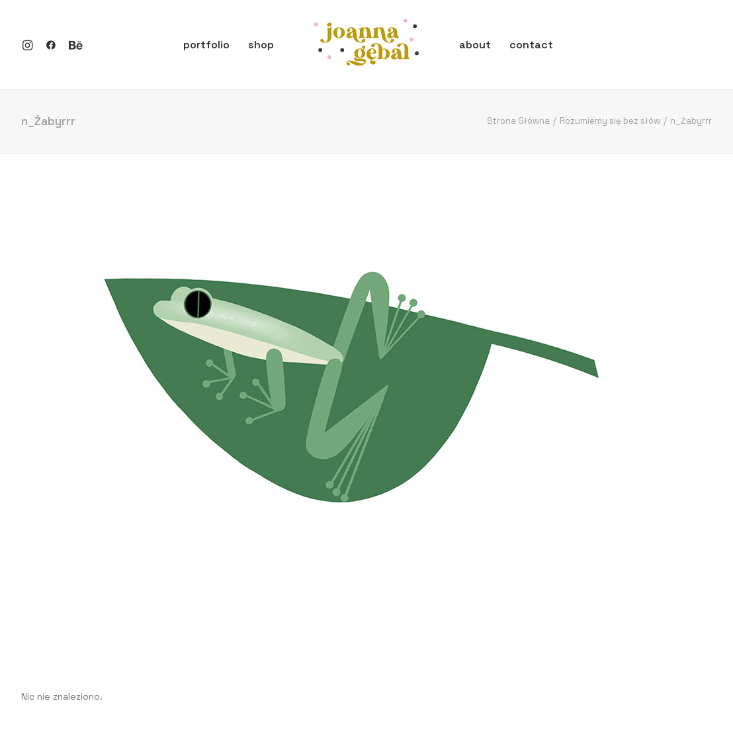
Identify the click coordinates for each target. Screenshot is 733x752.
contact (531, 45)
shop (261, 45)
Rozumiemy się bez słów (610, 120)
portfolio (206, 45)
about (475, 45)
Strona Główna (518, 120)
